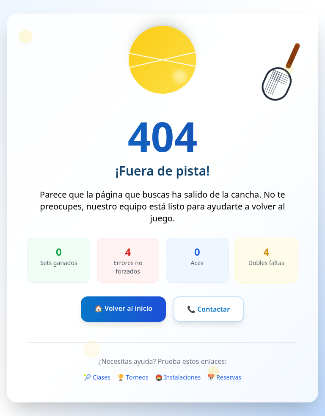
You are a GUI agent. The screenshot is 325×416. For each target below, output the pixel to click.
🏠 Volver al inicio (123, 308)
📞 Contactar (208, 309)
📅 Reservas (224, 377)
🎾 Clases (97, 377)
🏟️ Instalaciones (178, 377)
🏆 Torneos (133, 377)
